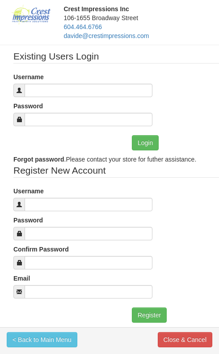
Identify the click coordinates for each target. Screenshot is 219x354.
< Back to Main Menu (42, 339)
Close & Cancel (185, 339)
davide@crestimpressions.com (106, 35)
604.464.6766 (83, 26)
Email (21, 278)
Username (28, 77)
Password (28, 106)
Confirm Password (41, 249)
